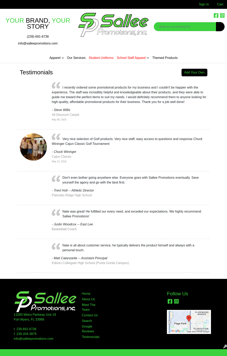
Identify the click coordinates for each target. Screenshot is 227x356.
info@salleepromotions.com (38, 43)
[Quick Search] (185, 26)
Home (86, 293)
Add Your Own (194, 72)
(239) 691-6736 (38, 36)
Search (87, 321)
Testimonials (90, 337)
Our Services (76, 58)
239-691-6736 (26, 329)
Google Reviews (88, 329)
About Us (88, 299)
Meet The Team (88, 307)
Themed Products (165, 58)
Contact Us (90, 315)
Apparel (54, 58)
